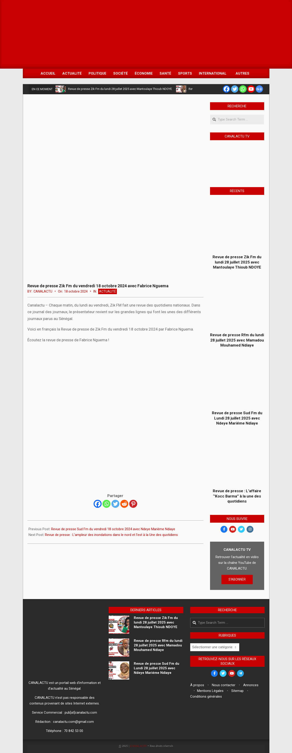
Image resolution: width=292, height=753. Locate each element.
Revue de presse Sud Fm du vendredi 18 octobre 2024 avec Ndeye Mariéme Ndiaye (113, 529)
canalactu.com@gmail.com (73, 722)
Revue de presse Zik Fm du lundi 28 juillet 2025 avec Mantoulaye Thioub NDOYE (120, 89)
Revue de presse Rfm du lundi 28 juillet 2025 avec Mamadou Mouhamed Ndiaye (237, 340)
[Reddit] (124, 504)
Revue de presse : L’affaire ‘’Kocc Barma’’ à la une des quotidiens (237, 496)
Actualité (107, 291)
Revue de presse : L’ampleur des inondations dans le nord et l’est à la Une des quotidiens (111, 535)
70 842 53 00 (73, 731)
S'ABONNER (237, 579)
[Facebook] (98, 504)
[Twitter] (115, 504)
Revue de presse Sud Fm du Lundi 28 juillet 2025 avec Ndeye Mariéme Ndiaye (237, 418)
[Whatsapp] (106, 504)
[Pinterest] (133, 504)
